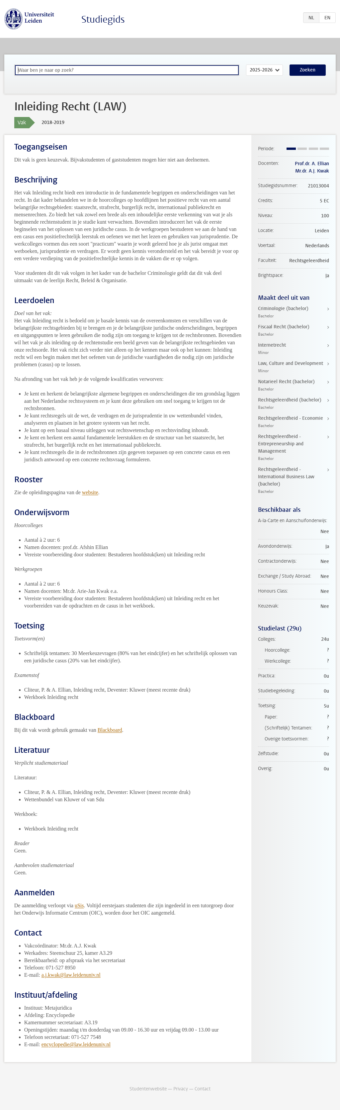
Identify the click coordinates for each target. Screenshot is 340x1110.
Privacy (180, 1089)
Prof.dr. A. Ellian (312, 164)
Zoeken (307, 70)
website (90, 492)
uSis (79, 905)
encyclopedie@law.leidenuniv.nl (76, 1044)
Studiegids (103, 19)
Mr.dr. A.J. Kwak (312, 171)
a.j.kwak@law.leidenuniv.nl (71, 975)
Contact (203, 1089)
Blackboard (110, 730)
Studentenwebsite (148, 1089)
